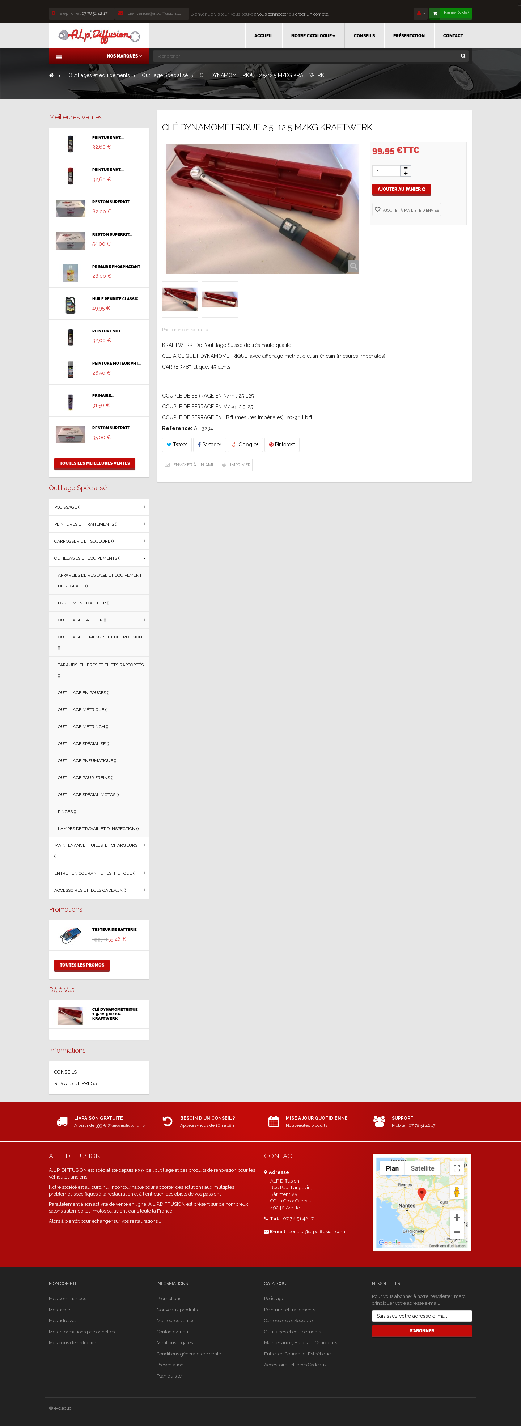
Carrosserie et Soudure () (84, 541)
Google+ (245, 444)
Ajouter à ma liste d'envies (410, 210)
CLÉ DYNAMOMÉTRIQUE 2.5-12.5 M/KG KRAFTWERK (115, 1013)
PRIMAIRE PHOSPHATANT (116, 267)
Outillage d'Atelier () (82, 620)
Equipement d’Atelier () (83, 603)
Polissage (274, 1298)
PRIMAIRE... (103, 396)
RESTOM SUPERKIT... (112, 202)
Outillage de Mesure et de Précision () (100, 642)
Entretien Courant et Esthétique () (94, 873)
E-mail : (276, 1231)
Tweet (177, 444)
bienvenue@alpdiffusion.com (151, 13)
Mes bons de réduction (73, 1342)
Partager (209, 444)
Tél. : (273, 1218)
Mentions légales (175, 1342)
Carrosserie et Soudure (288, 1320)
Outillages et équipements (292, 1331)
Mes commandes (67, 1298)
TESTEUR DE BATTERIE (114, 930)
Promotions (65, 909)
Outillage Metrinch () (83, 726)
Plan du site (169, 1376)
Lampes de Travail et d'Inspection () (98, 828)
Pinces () (67, 811)
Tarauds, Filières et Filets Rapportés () (101, 670)
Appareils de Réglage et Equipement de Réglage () (100, 581)
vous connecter (272, 14)
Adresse (276, 1172)
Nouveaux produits (177, 1309)
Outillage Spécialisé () (83, 743)
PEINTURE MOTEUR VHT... (116, 363)
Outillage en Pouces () (83, 692)
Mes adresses (63, 1320)
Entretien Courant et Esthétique (297, 1354)
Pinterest (282, 444)
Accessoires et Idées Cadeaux (295, 1364)
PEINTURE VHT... (108, 138)
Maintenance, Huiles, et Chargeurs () (95, 851)
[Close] (519, 4)
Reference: (177, 428)
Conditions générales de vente (189, 1354)
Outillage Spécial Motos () (88, 794)
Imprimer (240, 464)
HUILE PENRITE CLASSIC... (116, 299)
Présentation (170, 1364)
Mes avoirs (60, 1309)
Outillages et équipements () (87, 558)
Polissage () (67, 507)
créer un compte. (312, 14)
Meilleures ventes (75, 117)
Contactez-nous (173, 1331)
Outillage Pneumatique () (87, 760)
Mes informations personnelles (82, 1331)
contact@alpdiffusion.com (317, 1231)
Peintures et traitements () (85, 524)
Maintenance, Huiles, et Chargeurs (300, 1342)
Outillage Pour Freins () (85, 777)
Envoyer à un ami (193, 464)
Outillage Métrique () (82, 709)
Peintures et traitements (289, 1309)
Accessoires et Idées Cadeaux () (90, 890)
